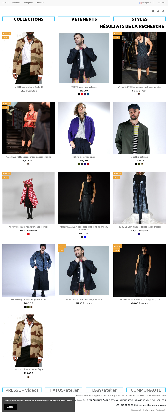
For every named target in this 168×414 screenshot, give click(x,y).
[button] (28, 19)
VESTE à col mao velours (83, 87)
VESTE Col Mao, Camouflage (28, 369)
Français (145, 2)
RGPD (78, 395)
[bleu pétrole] (88, 94)
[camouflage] (142, 164)
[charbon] (82, 164)
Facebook (16, 2)
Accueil (5, 2)
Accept (10, 406)
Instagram (28, 2)
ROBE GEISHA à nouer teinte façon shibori (139, 226)
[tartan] (139, 94)
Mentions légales (92, 395)
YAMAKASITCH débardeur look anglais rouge (28, 157)
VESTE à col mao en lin (83, 157)
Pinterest (40, 2)
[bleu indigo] (85, 164)
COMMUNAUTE (146, 390)
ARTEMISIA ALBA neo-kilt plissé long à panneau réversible (84, 228)
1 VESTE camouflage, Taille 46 (28, 87)
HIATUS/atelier (63, 390)
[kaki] (79, 164)
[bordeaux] (88, 164)
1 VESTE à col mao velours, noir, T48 (84, 299)
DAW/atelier (104, 390)
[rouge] (82, 94)
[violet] (85, 94)
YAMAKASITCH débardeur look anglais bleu (139, 87)
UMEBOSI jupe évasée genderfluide (28, 299)
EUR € (161, 2)
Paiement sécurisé (156, 395)
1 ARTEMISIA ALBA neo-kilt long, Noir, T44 (139, 299)
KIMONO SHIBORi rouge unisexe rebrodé (28, 226)
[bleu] (85, 237)
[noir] (79, 94)
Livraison (140, 395)
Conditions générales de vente (118, 395)
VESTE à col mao (139, 157)
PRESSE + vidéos (22, 390)
